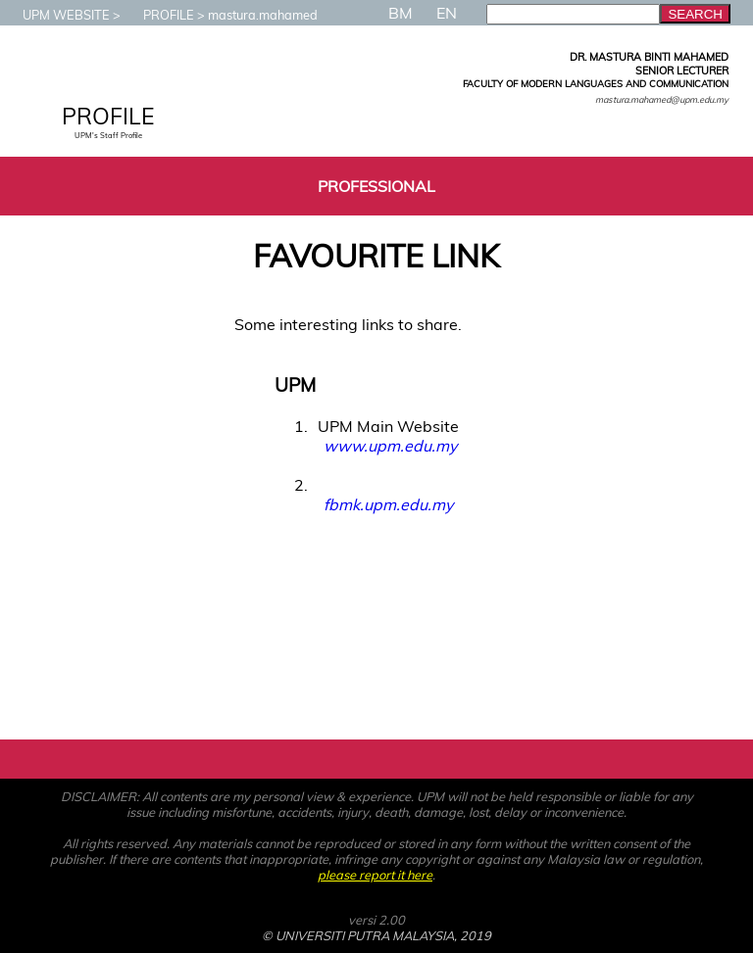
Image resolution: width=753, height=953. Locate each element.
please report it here (375, 874)
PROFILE (159, 15)
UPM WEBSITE (56, 15)
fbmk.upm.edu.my (388, 504)
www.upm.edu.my (390, 445)
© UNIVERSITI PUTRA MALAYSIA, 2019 (376, 935)
